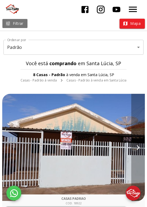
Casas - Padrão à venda (39, 80)
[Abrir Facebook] (85, 9)
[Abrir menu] (132, 9)
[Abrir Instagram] (100, 9)
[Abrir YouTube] (116, 9)
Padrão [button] (14, 47)
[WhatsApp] (13, 193)
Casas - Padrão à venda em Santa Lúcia (96, 80)
